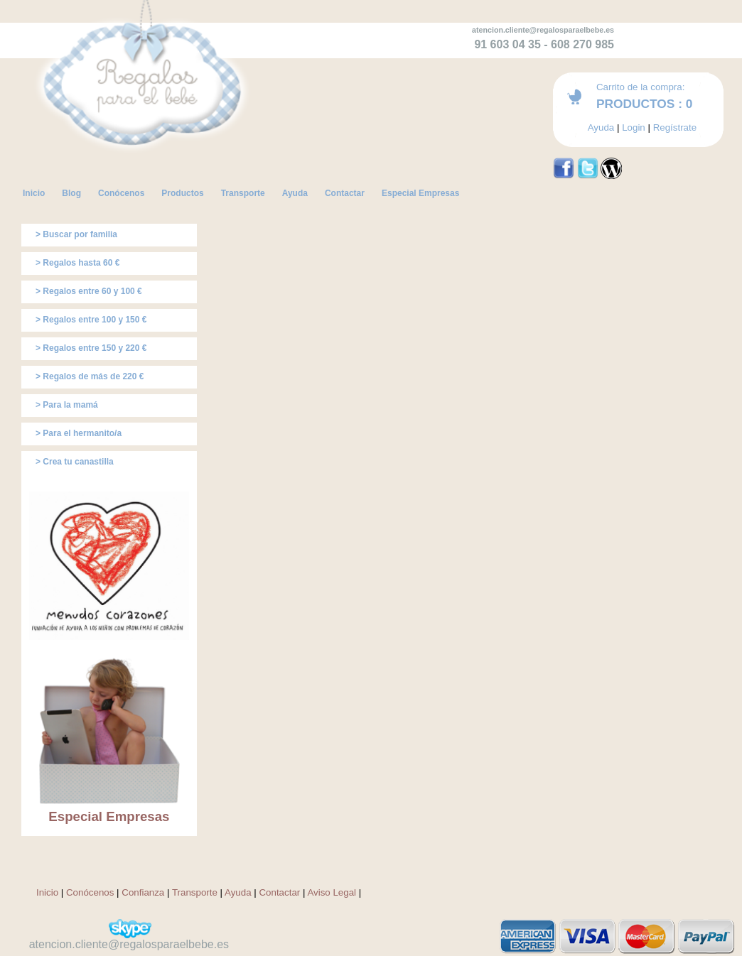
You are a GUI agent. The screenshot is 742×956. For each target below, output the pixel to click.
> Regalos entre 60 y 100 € (89, 291)
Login (633, 127)
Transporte (194, 892)
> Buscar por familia (76, 234)
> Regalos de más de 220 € (90, 376)
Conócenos (90, 892)
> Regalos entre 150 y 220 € (91, 348)
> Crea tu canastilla (75, 462)
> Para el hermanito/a (79, 433)
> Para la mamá (67, 405)
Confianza (143, 892)
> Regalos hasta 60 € (77, 263)
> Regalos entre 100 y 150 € (91, 320)
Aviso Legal (331, 892)
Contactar (279, 892)
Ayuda (601, 127)
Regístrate (675, 127)
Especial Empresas (108, 816)
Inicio (47, 892)
